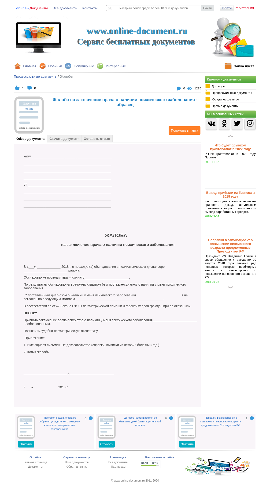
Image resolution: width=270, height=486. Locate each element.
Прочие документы (221, 106)
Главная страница (35, 462)
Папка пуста (244, 66)
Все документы (65, 8)
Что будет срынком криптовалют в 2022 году (230, 147)
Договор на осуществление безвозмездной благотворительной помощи (140, 421)
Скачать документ (64, 139)
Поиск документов (77, 462)
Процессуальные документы (228, 93)
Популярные (84, 66)
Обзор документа (30, 139)
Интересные (116, 66)
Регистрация (244, 8)
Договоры (215, 86)
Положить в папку (183, 130)
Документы (35, 466)
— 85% (149, 463)
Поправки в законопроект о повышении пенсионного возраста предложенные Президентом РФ (230, 245)
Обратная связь (77, 466)
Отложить (26, 444)
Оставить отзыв (97, 139)
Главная (30, 66)
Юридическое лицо (222, 99)
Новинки (55, 66)
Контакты (90, 8)
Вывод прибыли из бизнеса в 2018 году (230, 194)
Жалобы (66, 76)
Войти (227, 8)
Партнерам (118, 466)
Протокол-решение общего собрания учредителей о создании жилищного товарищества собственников (59, 423)
